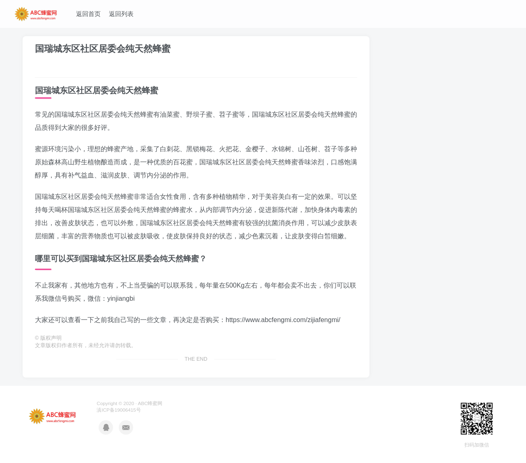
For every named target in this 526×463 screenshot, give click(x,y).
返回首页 (88, 13)
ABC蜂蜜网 (150, 403)
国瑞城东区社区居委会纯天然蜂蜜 (103, 49)
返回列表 (121, 13)
